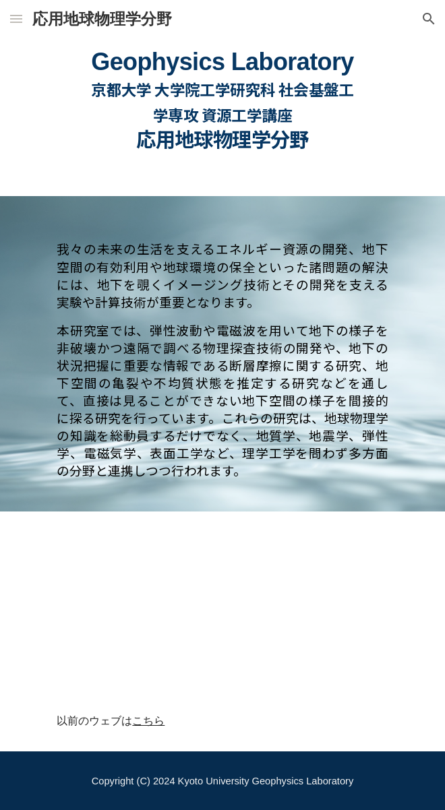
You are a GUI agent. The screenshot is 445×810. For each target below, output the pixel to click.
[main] (222, 97)
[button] (16, 18)
